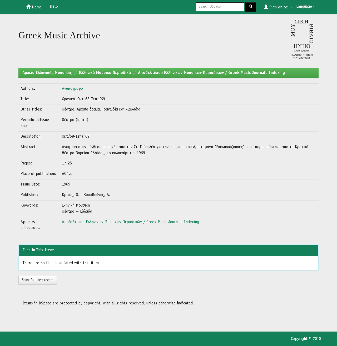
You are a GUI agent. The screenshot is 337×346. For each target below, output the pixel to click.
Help (54, 6)
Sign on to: (278, 6)
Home (34, 6)
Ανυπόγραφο (72, 89)
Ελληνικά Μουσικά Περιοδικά (105, 73)
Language (305, 6)
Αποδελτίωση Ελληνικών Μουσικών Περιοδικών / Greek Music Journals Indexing (211, 73)
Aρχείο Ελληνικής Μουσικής (47, 73)
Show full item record (37, 280)
